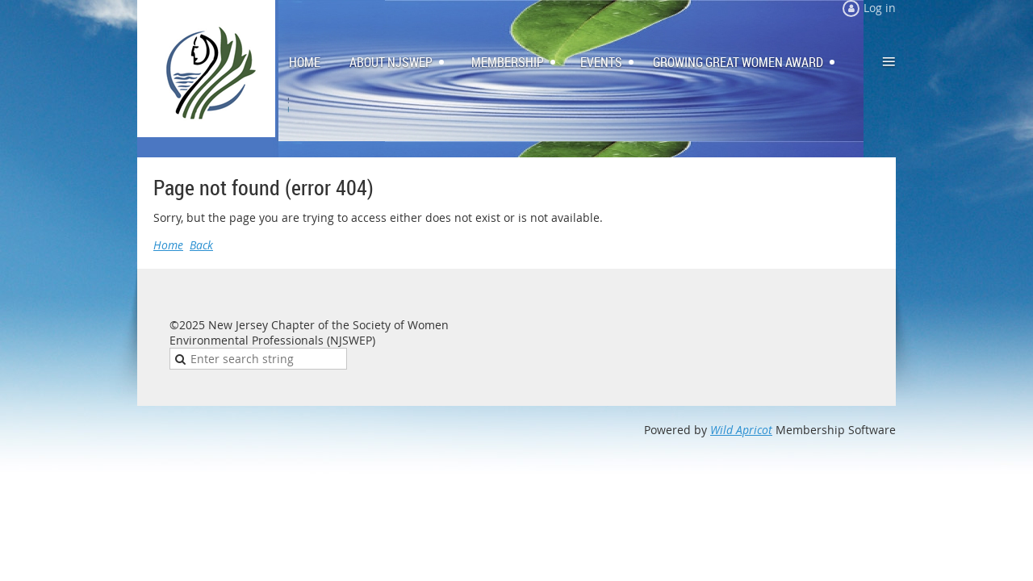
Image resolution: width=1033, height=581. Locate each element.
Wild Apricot (741, 429)
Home (168, 245)
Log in (880, 7)
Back (201, 245)
